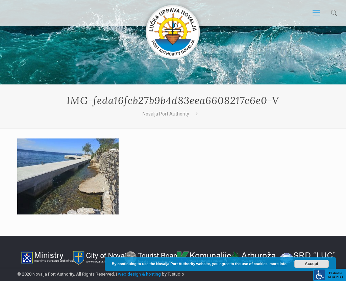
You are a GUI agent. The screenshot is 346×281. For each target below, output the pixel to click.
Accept (311, 263)
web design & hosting (140, 274)
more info (278, 264)
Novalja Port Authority (166, 114)
